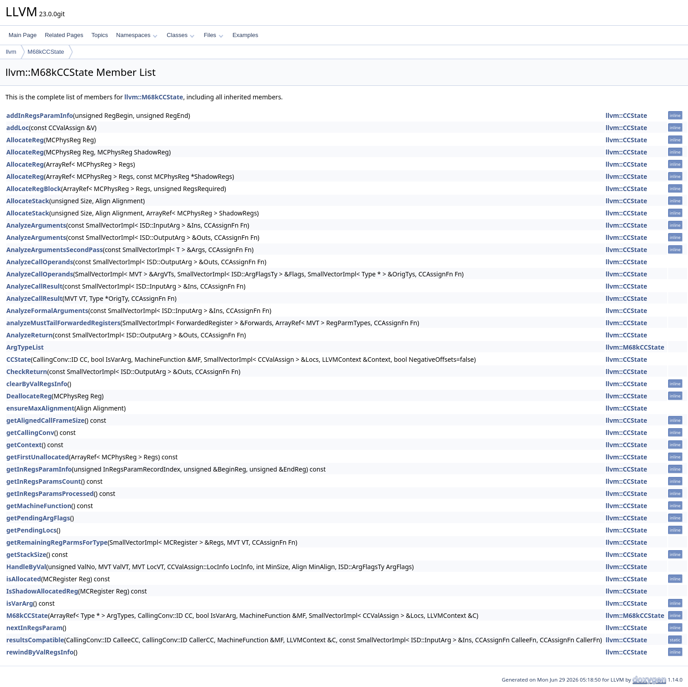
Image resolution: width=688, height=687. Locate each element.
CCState (18, 359)
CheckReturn (26, 371)
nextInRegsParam (34, 627)
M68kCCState (46, 51)
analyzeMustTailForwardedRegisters (63, 322)
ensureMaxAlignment (40, 408)
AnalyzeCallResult (34, 286)
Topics (99, 35)
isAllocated (23, 579)
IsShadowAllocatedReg (42, 591)
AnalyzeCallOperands (39, 261)
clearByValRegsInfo (36, 383)
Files (213, 35)
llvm (11, 51)
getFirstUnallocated (37, 457)
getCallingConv (30, 432)
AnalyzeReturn (29, 335)
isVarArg (19, 603)
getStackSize (26, 554)
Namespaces (136, 35)
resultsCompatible (35, 640)
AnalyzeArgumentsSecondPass (54, 249)
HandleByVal (26, 566)
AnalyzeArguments (36, 225)
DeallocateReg (29, 396)
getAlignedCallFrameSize (45, 420)
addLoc (17, 127)
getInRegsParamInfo (39, 469)
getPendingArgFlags (38, 518)
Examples (245, 35)
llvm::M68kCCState (154, 97)
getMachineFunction (38, 505)
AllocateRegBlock (33, 188)
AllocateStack (27, 200)
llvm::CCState (626, 115)
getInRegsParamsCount (43, 481)
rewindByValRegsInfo (40, 652)
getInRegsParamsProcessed (50, 493)
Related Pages (64, 35)
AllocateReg (25, 140)
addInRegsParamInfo (39, 115)
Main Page (23, 35)
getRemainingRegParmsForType (56, 542)
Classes (181, 35)
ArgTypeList (25, 347)
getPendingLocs (31, 530)
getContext (24, 444)
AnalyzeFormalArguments (47, 310)
